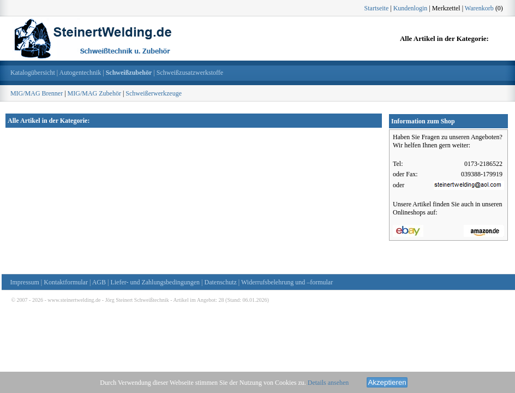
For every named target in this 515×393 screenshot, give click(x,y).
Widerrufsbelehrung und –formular (287, 282)
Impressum (24, 282)
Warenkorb (479, 8)
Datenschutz (221, 282)
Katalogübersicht (32, 72)
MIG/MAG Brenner (36, 93)
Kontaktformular (66, 282)
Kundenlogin (410, 8)
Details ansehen (328, 382)
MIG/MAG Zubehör (94, 93)
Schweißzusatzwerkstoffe (190, 72)
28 (221, 300)
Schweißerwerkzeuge (153, 93)
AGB (99, 282)
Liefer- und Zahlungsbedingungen (155, 282)
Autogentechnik (80, 72)
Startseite (376, 8)
